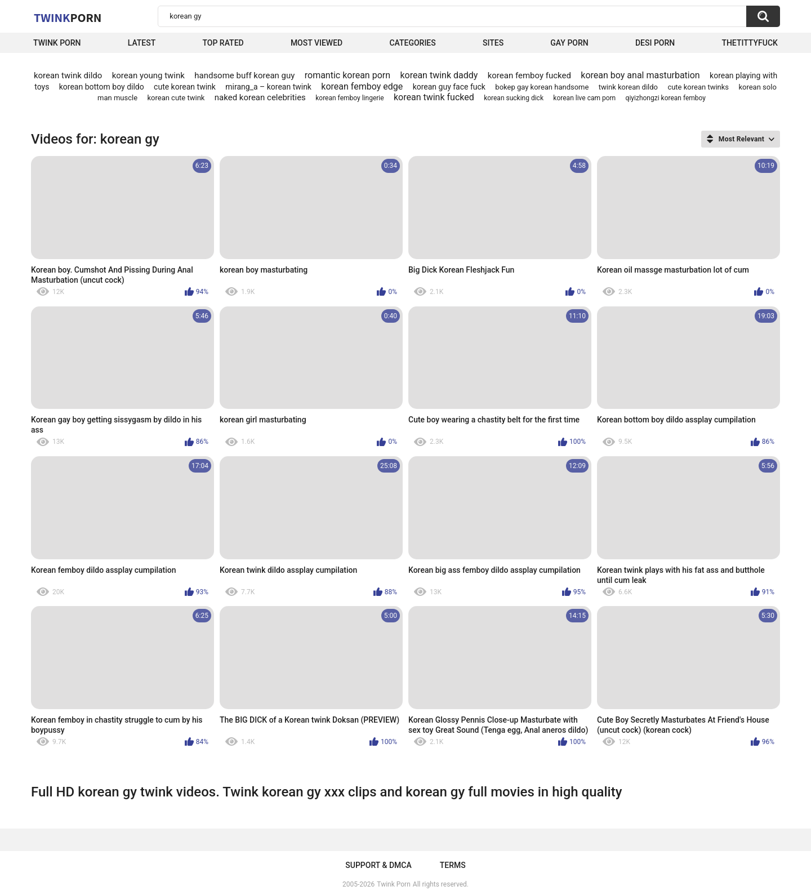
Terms (453, 865)
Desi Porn (655, 42)
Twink (67, 17)
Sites (493, 42)
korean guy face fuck (449, 86)
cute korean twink (185, 86)
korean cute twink (175, 97)
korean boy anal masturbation (640, 75)
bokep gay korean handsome (542, 87)
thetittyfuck (749, 42)
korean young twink (148, 75)
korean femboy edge (362, 86)
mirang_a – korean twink (268, 86)
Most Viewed (316, 42)
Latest (142, 42)
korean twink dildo (68, 75)
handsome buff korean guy (244, 75)
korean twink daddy (439, 75)
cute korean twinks (698, 87)
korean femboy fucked (529, 75)
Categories (412, 42)
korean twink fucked (434, 97)
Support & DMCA (378, 865)
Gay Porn (569, 42)
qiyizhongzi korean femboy (666, 98)
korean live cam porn (584, 98)
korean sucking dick (513, 98)
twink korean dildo (628, 87)
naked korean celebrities (260, 97)
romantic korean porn (347, 75)
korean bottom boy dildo (101, 86)
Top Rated (222, 42)
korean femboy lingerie (349, 98)
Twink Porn (57, 42)
